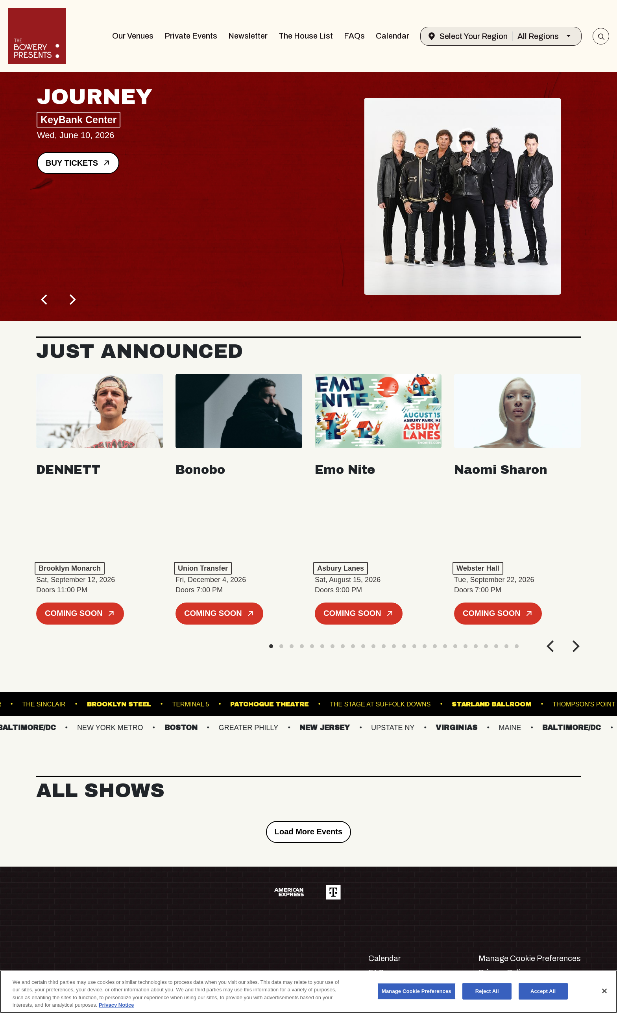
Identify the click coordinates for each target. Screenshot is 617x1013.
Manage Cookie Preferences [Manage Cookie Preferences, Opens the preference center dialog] (416, 991)
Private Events (190, 35)
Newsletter (248, 35)
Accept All (543, 991)
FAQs (354, 35)
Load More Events (308, 831)
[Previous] (45, 299)
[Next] (71, 299)
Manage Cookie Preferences (529, 958)
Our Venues (132, 35)
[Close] (604, 991)
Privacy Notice (116, 1005)
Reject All (487, 991)
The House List (306, 35)
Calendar (392, 35)
